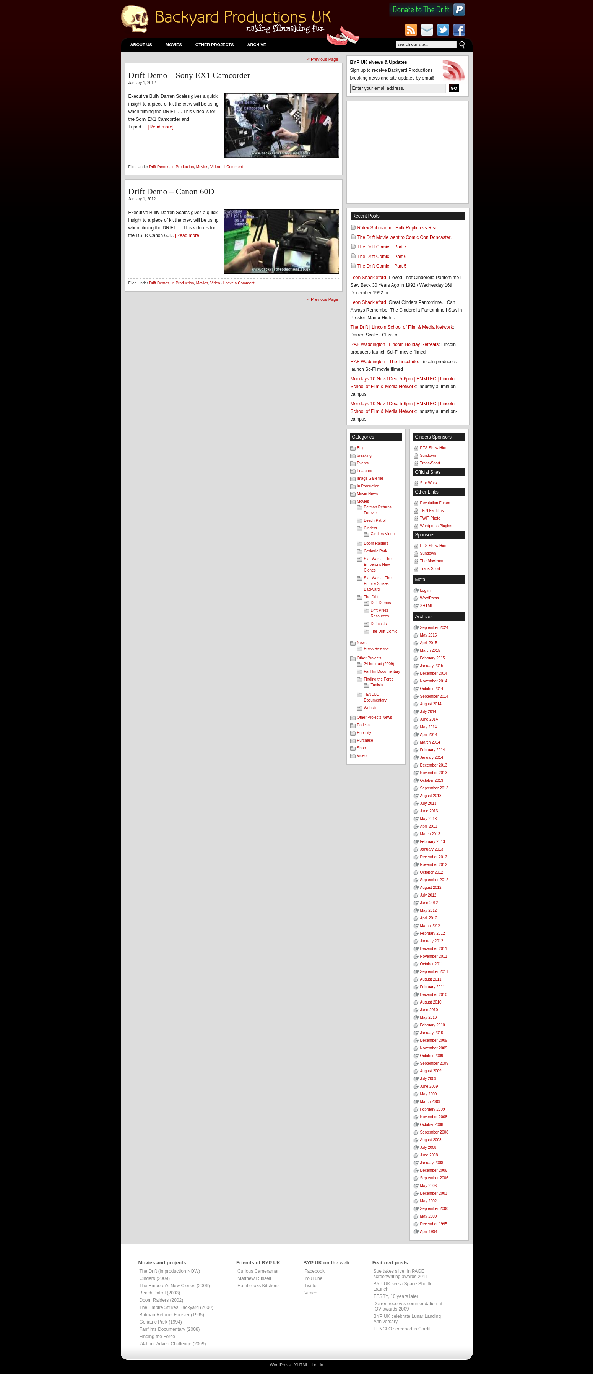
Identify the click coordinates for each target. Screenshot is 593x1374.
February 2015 (432, 658)
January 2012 (432, 941)
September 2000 (434, 1209)
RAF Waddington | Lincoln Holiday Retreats (395, 344)
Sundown (428, 455)
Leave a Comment (239, 283)
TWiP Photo (430, 518)
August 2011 (431, 979)
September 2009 (434, 1063)
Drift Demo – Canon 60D (171, 191)
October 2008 (432, 1124)
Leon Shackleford (368, 277)
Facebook (314, 1271)
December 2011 (433, 949)
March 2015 (430, 650)
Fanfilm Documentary (382, 671)
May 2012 (428, 910)
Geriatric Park (375, 551)
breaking (364, 455)
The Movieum (432, 561)
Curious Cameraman (258, 1271)
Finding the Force (379, 679)
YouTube (313, 1278)
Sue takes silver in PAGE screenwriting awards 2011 (401, 1273)
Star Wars (428, 483)
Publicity (364, 733)
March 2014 (430, 742)
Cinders (370, 528)
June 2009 (429, 1086)
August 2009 (431, 1071)
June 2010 (429, 1010)
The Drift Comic (384, 631)
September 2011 (434, 972)
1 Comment (233, 167)
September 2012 (434, 880)
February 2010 (432, 1025)
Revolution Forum (435, 503)
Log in (425, 590)
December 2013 (433, 765)
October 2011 (432, 964)
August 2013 (431, 796)
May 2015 (428, 635)
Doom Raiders (376, 543)
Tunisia (377, 685)
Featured (364, 471)
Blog (361, 448)
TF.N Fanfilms (432, 510)
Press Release (376, 648)
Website (371, 708)
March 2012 (430, 926)
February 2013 (432, 842)
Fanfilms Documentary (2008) (170, 1329)
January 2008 (432, 1163)
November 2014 (433, 681)
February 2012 (432, 933)
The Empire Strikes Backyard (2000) (176, 1307)
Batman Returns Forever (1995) (172, 1314)
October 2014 (432, 689)
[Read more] (161, 127)
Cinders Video (383, 534)
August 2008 (431, 1140)
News (362, 643)
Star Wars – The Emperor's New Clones (378, 564)
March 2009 (430, 1102)
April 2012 (428, 918)
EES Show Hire (433, 448)
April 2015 (428, 643)
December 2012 (433, 857)
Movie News (367, 494)
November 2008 (433, 1117)
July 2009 (428, 1079)
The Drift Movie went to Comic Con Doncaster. (404, 237)
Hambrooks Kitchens (258, 1285)
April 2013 (428, 826)
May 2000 (428, 1216)
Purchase (365, 740)
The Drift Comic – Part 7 (382, 247)
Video (215, 167)
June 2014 (429, 719)
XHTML (426, 606)
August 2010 (431, 1002)
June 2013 (429, 811)
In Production (182, 167)
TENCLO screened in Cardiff (403, 1329)
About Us (141, 44)
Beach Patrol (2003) (160, 1293)
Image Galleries (370, 478)
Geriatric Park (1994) (161, 1322)
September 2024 (434, 627)
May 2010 (428, 1017)
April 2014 (428, 734)
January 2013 (432, 849)
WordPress (429, 598)
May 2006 (428, 1186)
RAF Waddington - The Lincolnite (384, 361)
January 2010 (432, 1033)
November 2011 (433, 956)
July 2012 (428, 895)
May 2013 (428, 819)
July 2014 (428, 712)
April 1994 (428, 1231)
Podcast (364, 725)
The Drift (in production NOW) (170, 1271)
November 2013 (433, 773)
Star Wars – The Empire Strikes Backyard (378, 583)
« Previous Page (322, 59)
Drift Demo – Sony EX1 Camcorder (189, 75)
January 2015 (432, 666)
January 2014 (432, 757)
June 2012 (429, 903)
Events (363, 463)
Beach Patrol (375, 520)
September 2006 (434, 1178)
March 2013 (430, 834)
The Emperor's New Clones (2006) (175, 1285)
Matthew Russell (254, 1278)
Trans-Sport (430, 463)
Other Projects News (374, 717)
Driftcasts (379, 624)
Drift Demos (159, 167)
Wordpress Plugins (436, 526)
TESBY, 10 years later (396, 1296)
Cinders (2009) (155, 1278)
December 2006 (433, 1170)
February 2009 (432, 1109)
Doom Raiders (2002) (162, 1300)
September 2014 (434, 696)
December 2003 (433, 1193)
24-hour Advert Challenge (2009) (173, 1343)
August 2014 (431, 704)
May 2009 (428, 1094)
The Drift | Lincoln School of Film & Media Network (402, 327)
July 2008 (428, 1147)
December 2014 (433, 673)
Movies (174, 44)
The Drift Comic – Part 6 (382, 256)
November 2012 (433, 864)
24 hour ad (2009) (379, 664)
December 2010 (433, 994)
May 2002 (428, 1201)
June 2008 (429, 1155)
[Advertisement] (407, 152)
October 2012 (432, 872)
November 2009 (433, 1048)
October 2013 (432, 780)
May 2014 (428, 727)
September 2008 (434, 1132)
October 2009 (432, 1056)
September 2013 (434, 788)
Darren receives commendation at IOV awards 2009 (408, 1306)
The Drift (371, 597)
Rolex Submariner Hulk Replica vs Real (397, 228)
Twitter (311, 1285)
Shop (361, 748)
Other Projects (214, 44)
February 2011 (432, 987)
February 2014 (432, 750)
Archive (256, 44)
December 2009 (433, 1040)
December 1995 (433, 1224)
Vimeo (310, 1293)
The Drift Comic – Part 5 (382, 266)
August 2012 (431, 887)
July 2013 (428, 803)
